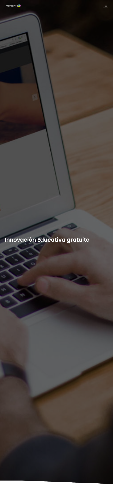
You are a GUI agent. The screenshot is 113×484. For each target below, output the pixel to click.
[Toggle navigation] (105, 6)
